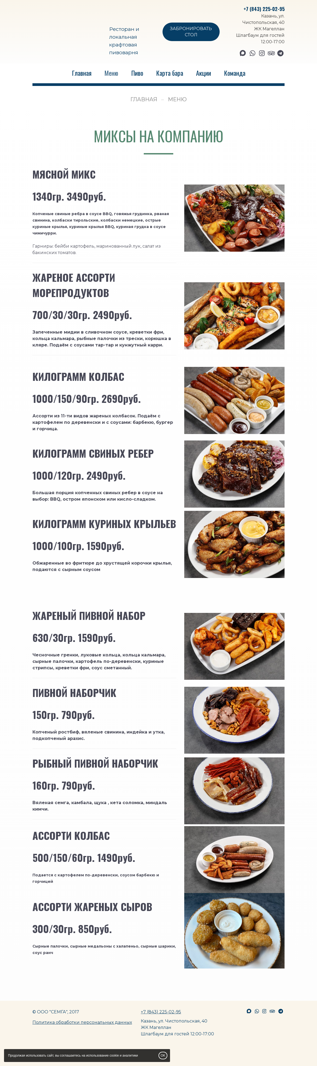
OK (163, 1055)
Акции (203, 73)
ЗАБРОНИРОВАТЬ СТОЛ (191, 31)
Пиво (137, 73)
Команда (234, 73)
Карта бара (169, 73)
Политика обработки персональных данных (82, 1022)
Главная (81, 73)
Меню (111, 73)
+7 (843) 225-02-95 (264, 8)
